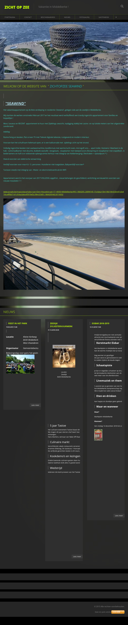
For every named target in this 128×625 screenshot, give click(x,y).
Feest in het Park (17, 323)
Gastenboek (104, 17)
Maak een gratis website (103, 612)
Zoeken (122, 7)
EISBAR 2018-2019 (100, 323)
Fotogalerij (84, 17)
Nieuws (67, 17)
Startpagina (10, 17)
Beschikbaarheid (48, 17)
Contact (28, 17)
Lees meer (35, 405)
